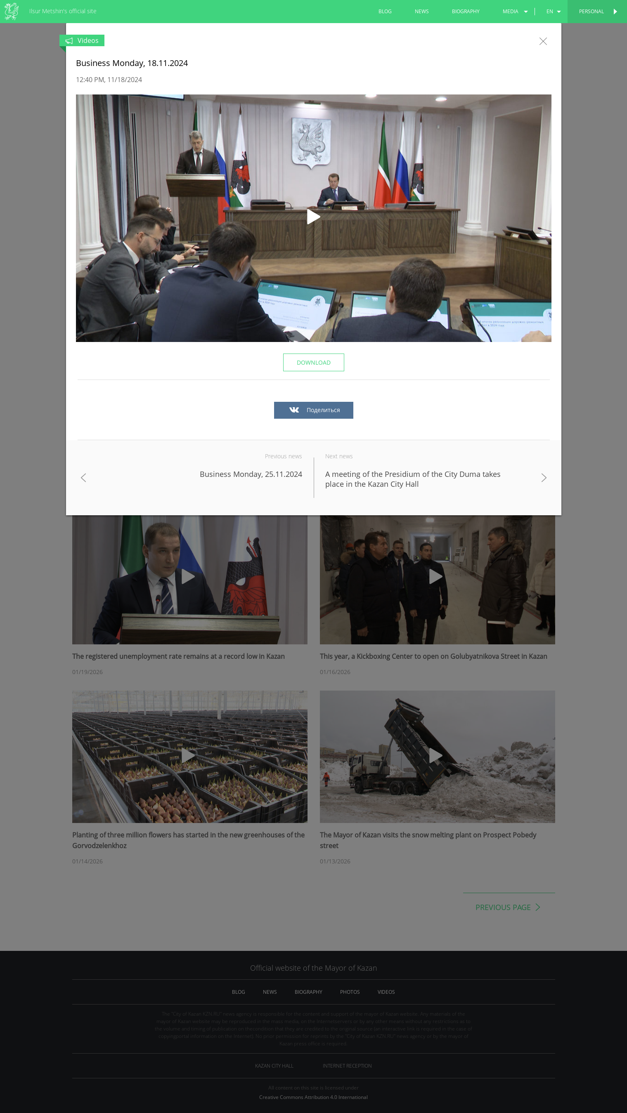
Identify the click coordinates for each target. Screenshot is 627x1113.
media (510, 11)
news (422, 11)
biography (466, 11)
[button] (313, 218)
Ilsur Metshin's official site (63, 11)
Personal (591, 11)
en (550, 11)
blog (385, 11)
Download (314, 362)
